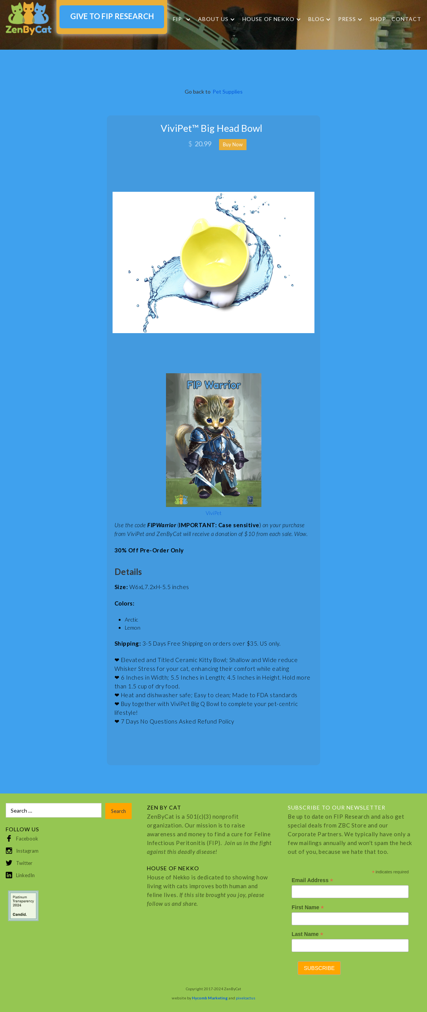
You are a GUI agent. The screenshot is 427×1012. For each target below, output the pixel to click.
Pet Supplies (228, 91)
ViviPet (214, 513)
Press (347, 19)
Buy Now (233, 144)
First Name (308, 907)
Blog (316, 19)
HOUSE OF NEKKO (268, 19)
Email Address (312, 880)
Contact (406, 19)
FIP (177, 19)
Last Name (307, 934)
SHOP (378, 19)
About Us (213, 19)
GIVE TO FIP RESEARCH (112, 16)
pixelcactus (245, 998)
